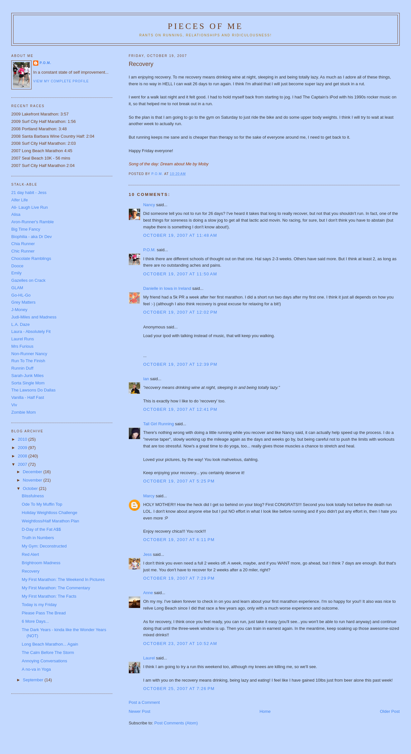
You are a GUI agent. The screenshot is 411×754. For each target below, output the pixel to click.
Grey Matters (23, 302)
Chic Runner (22, 251)
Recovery (31, 571)
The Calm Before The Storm (48, 652)
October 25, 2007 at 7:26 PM (179, 688)
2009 (23, 447)
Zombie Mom (23, 412)
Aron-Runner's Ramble (32, 221)
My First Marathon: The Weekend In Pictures (63, 579)
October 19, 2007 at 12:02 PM (180, 312)
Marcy (148, 495)
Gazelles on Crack (28, 280)
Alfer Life (19, 200)
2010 (23, 439)
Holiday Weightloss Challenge (49, 512)
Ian (146, 378)
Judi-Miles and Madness (33, 317)
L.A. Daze (20, 324)
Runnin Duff (22, 368)
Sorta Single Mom (27, 383)
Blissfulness (33, 495)
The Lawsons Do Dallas (33, 390)
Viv (14, 404)
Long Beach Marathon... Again (50, 644)
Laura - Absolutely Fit (31, 331)
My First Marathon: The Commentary (56, 587)
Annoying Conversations (44, 660)
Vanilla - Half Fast (27, 397)
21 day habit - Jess (28, 192)
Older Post (389, 711)
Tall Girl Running (158, 423)
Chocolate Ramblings (31, 258)
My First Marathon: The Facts (49, 596)
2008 (23, 456)
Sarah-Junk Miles (27, 375)
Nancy (149, 204)
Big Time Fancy (25, 229)
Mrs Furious (22, 346)
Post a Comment (144, 702)
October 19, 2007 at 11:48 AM (180, 235)
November (33, 480)
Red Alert (30, 554)
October (31, 488)
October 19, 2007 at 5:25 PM (179, 481)
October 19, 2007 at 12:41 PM (180, 409)
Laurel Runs (22, 338)
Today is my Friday (39, 604)
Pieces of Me (205, 26)
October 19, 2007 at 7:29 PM (179, 578)
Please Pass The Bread (44, 613)
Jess (147, 554)
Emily (16, 273)
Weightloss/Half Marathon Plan (50, 521)
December (33, 471)
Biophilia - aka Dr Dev (31, 236)
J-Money (19, 309)
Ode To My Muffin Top (42, 504)
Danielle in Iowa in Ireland (167, 288)
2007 (23, 464)
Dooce (17, 265)
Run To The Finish (28, 360)
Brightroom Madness (41, 562)
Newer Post (139, 711)
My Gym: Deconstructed (44, 546)
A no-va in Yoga (36, 669)
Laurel (149, 658)
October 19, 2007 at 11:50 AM (180, 273)
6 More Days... (35, 621)
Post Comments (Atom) (176, 723)
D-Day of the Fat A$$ (41, 529)
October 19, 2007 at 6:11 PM (179, 539)
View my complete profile (61, 81)
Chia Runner (23, 243)
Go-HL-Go (21, 295)
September (33, 679)
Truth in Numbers (38, 537)
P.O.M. (149, 249)
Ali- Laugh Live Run (29, 207)
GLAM (17, 287)
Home (265, 711)
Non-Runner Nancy (29, 353)
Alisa (15, 214)
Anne (148, 592)
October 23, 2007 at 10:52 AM (180, 643)
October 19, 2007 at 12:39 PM (180, 364)
